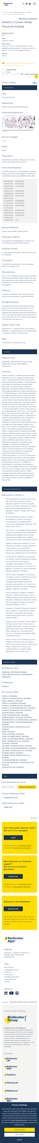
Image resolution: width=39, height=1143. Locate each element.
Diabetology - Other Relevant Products (14, 672)
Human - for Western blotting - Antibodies (15, 736)
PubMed (34, 83)
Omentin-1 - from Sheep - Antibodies (14, 703)
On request (34, 74)
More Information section (19, 1120)
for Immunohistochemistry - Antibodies (14, 760)
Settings (19, 1139)
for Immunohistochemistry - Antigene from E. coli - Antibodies (18, 763)
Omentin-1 (5, 686)
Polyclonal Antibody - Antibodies (12, 712)
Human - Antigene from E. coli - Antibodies (15, 741)
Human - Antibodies (8, 731)
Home (10, 12)
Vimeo (16, 993)
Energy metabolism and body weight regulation (17, 674)
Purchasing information (11, 977)
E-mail (13, 838)
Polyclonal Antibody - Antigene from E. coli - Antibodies (16, 728)
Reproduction (6, 677)
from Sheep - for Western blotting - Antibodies (17, 746)
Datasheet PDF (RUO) (11, 797)
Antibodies (28, 12)
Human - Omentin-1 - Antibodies (12, 701)
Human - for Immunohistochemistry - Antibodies (17, 738)
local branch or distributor (22, 848)
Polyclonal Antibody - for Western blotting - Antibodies (19, 719)
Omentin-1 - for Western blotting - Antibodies (16, 705)
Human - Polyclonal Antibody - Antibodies (15, 715)
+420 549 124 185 (25, 845)
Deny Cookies (19, 1134)
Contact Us (7, 972)
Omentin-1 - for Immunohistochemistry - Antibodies (18, 708)
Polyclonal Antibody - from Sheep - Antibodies (16, 717)
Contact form (13, 876)
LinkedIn (5, 993)
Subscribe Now (13, 909)
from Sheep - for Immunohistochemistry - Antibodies (19, 748)
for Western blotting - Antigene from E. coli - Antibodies (16, 756)
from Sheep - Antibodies (10, 743)
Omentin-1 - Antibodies (9, 696)
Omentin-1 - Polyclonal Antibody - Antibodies (16, 698)
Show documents (27, 787)
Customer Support (10, 979)
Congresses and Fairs (11, 970)
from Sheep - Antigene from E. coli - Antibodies (17, 750)
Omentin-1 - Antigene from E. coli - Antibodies (17, 710)
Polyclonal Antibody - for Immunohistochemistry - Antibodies (17, 723)
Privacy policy (8, 974)
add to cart (36, 76)
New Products (8, 967)
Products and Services (19, 12)
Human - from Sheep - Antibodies (12, 734)
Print (34, 818)
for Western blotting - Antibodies (12, 753)
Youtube (11, 993)
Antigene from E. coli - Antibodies (13, 767)
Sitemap (7, 982)
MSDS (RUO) (8, 807)
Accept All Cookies (19, 1130)
